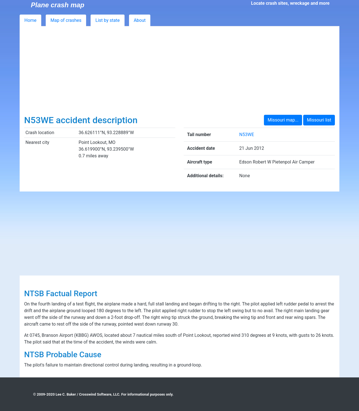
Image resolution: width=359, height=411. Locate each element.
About (140, 20)
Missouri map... (283, 120)
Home (30, 20)
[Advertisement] (179, 73)
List (107, 20)
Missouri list (319, 120)
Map (65, 20)
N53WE (246, 134)
